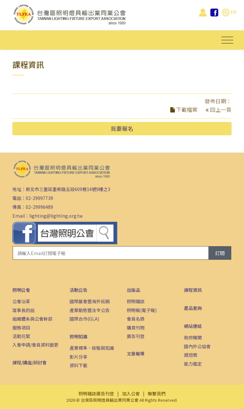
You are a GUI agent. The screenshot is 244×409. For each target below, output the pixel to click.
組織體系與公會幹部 (32, 319)
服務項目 (21, 327)
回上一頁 (221, 109)
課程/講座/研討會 (29, 362)
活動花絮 (21, 336)
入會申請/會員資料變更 (35, 345)
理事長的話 (23, 310)
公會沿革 (21, 301)
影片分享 (78, 357)
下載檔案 (187, 109)
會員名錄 (136, 319)
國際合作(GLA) (84, 319)
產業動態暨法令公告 (90, 310)
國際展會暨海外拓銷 (90, 301)
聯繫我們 (157, 393)
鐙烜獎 (190, 355)
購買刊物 (136, 327)
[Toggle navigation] (227, 40)
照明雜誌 (136, 301)
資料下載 (78, 365)
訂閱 (220, 253)
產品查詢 (193, 308)
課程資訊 (193, 290)
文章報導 (136, 353)
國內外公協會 (197, 346)
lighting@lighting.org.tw (56, 216)
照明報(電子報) (142, 310)
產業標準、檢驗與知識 (92, 348)
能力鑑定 (193, 364)
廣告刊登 (136, 336)
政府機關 (193, 337)
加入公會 (131, 393)
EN (229, 12)
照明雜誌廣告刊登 (96, 393)
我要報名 (122, 128)
